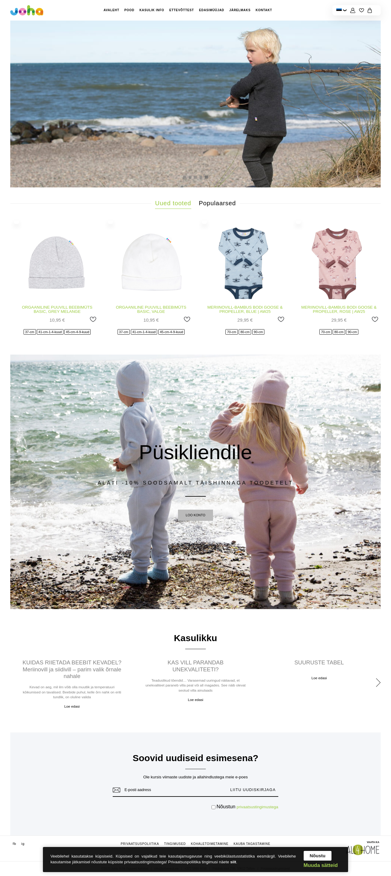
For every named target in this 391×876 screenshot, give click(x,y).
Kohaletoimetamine (209, 843)
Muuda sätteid (321, 865)
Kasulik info (151, 10)
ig (22, 843)
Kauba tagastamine (252, 843)
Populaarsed (217, 203)
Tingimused (175, 843)
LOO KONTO (195, 515)
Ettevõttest (181, 10)
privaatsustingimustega (257, 807)
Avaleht (111, 10)
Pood (129, 10)
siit (233, 862)
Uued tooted (173, 203)
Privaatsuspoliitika (140, 843)
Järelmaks (239, 10)
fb (14, 843)
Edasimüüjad (211, 10)
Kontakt (264, 10)
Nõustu (317, 855)
